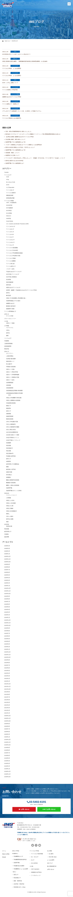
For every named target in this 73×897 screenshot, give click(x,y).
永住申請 (6, 524)
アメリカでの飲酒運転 (12, 247)
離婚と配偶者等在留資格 (12, 480)
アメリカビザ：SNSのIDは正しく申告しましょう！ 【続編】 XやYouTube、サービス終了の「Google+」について (35, 158)
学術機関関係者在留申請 (20, 859)
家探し (8, 513)
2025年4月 (7, 577)
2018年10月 (7, 776)
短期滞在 (8, 461)
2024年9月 (7, 596)
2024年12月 (7, 588)
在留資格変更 (7, 346)
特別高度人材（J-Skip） (20, 887)
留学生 (8, 292)
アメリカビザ (7, 175)
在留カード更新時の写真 (12, 377)
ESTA (7, 184)
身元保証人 (9, 474)
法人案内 (51, 853)
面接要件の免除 (10, 308)
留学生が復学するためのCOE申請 (14, 160)
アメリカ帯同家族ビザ (10, 311)
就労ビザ (8, 411)
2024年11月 (7, 591)
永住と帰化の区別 (11, 429)
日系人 (8, 330)
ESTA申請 (9, 210)
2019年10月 (7, 744)
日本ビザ (6, 351)
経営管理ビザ (7, 531)
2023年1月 (7, 649)
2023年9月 (7, 628)
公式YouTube (39, 845)
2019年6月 (7, 755)
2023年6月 (7, 636)
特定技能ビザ (17, 877)
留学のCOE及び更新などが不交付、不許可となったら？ (20, 147)
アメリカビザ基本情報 (37, 853)
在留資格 (8, 385)
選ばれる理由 (5, 854)
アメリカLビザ (10, 245)
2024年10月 (7, 593)
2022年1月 (7, 681)
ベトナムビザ (7, 338)
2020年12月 (7, 715)
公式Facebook (36, 845)
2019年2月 (7, 766)
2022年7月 (7, 665)
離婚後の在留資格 (11, 482)
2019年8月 (7, 750)
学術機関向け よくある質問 (21, 869)
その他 (6, 321)
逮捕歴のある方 (10, 303)
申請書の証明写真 (11, 456)
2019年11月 (7, 742)
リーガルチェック (36, 875)
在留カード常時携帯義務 (12, 374)
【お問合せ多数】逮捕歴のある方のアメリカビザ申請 (19, 136)
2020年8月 (7, 726)
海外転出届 (9, 526)
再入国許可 (9, 364)
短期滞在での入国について (12, 155)
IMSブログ (7, 41)
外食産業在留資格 (11, 403)
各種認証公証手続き (36, 872)
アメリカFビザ (10, 231)
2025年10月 (7, 561)
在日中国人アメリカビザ (12, 274)
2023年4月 (7, 641)
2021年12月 (7, 683)
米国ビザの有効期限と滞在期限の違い (16, 298)
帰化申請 (6, 348)
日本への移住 (9, 516)
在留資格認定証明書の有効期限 (14, 390)
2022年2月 (7, 678)
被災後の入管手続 (11, 469)
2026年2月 (7, 551)
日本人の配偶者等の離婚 (12, 427)
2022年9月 (7, 660)
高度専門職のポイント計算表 (13, 490)
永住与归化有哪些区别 (12, 432)
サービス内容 (9, 316)
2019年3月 (7, 763)
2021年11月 (7, 686)
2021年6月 (7, 699)
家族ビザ (8, 405)
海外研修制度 (9, 282)
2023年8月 (7, 630)
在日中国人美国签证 (11, 277)
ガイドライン (9, 353)
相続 (7, 521)
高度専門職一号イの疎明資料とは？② (15, 150)
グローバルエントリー (10, 318)
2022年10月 (7, 657)
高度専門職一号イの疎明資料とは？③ (15, 142)
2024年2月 (7, 614)
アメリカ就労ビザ (11, 266)
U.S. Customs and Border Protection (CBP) (17, 223)
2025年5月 (7, 575)
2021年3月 (7, 707)
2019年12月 (7, 739)
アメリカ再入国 (10, 263)
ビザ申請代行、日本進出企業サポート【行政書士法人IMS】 (8, 5)
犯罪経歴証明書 (10, 198)
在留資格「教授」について (12, 152)
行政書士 (6, 534)
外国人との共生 (10, 500)
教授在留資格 (9, 419)
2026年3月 (7, 548)
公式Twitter (32, 845)
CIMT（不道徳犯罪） (11, 202)
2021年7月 (7, 697)
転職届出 (8, 477)
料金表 (4, 857)
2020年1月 (7, 737)
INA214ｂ (8, 215)
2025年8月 (7, 567)
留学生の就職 (9, 519)
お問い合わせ (50, 869)
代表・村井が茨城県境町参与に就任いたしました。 (18, 131)
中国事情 (6, 341)
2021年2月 (7, 710)
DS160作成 (9, 205)
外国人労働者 (9, 508)
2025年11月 (7, 559)
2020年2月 (7, 734)
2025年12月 (7, 556)
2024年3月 (7, 612)
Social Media (9, 221)
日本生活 (6, 493)
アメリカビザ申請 (34, 850)
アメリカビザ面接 (11, 258)
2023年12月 (7, 620)
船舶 (7, 466)
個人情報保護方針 (51, 866)
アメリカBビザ (10, 190)
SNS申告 (8, 218)
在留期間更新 (9, 382)
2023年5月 (7, 638)
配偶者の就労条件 (11, 306)
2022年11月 (7, 654)
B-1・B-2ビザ (34, 857)
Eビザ (32, 860)
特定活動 (8, 450)
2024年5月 (7, 606)
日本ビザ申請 (15, 850)
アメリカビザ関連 (9, 200)
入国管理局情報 (8, 343)
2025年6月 (7, 572)
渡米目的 (8, 284)
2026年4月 (7, 545)
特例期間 (8, 442)
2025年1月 (7, 585)
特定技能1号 (9, 448)
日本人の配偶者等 (11, 424)
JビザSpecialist (10, 187)
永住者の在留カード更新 (12, 435)
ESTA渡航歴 (9, 208)
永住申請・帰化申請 (19, 884)
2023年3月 (7, 644)
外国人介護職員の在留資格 (13, 400)
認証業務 (6, 536)
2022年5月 (7, 670)
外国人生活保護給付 (11, 511)
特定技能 (8, 445)
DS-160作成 (34, 863)
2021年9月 (7, 691)
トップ (2, 41)
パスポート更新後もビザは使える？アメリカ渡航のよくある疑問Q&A (23, 144)
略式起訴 (8, 295)
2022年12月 (7, 652)
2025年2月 (7, 583)
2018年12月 (7, 771)
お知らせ (6, 314)
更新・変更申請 (18, 880)
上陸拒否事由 (9, 356)
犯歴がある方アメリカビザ (13, 287)
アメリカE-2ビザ (10, 226)
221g (7, 179)
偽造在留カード (10, 361)
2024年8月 (7, 599)
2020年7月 (7, 729)
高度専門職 (9, 488)
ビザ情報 (6, 325)
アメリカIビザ (10, 237)
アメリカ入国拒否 (11, 192)
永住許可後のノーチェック (13, 440)
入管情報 (8, 497)
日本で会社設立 (35, 869)
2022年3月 (7, 675)
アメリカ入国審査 (11, 261)
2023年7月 (7, 633)
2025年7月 (7, 569)
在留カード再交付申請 (12, 372)
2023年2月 (7, 646)
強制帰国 (8, 413)
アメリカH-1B (10, 234)
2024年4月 (7, 609)
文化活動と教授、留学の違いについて (15, 139)
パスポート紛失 (10, 269)
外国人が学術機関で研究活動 (13, 397)
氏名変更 (8, 279)
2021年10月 (7, 689)
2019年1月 (7, 768)
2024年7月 (7, 601)
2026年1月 (7, 553)
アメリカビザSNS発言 (12, 250)
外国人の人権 (9, 505)
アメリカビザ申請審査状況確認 (14, 253)
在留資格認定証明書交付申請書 (14, 393)
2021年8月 (7, 694)
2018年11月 (7, 774)
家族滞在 (8, 408)
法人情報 (49, 850)
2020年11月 (7, 718)
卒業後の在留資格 (11, 366)
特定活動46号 (9, 453)
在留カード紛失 (10, 380)
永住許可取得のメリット (12, 437)
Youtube (6, 172)
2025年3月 (7, 580)
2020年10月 (7, 721)
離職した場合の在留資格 (12, 485)
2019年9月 (7, 747)
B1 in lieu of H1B (10, 182)
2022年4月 (7, 673)
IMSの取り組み (53, 857)
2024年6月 (7, 604)
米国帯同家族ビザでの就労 (13, 300)
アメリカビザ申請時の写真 (13, 255)
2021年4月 (7, 705)
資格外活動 (9, 472)
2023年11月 (7, 622)
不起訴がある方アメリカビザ (13, 271)
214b (7, 176)
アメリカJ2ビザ (10, 242)
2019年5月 (7, 758)
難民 (7, 335)
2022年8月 (7, 662)
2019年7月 (7, 752)
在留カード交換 (10, 369)
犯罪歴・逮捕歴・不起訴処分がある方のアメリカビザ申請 (21, 290)
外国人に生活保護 (11, 503)
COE (9, 395)
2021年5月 (7, 702)
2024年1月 (7, 617)
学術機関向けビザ (18, 856)
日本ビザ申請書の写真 (12, 421)
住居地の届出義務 (11, 358)
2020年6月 (7, 731)
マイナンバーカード (11, 495)
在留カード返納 (10, 323)
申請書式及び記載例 (19, 865)
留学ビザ (8, 458)
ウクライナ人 (9, 327)
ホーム (4, 850)
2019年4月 (7, 760)
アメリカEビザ (10, 229)
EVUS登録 (9, 213)
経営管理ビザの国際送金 (12, 464)
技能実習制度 (9, 416)
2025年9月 (7, 564)
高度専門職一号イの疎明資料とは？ (14, 163)
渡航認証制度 (9, 195)
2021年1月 (7, 713)
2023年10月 (7, 625)
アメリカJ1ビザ (10, 239)
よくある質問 (50, 860)
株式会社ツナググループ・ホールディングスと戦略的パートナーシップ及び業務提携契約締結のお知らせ (32, 134)
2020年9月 (7, 723)
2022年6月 (7, 668)
